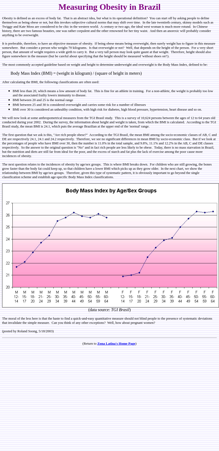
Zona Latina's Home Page (116, 343)
